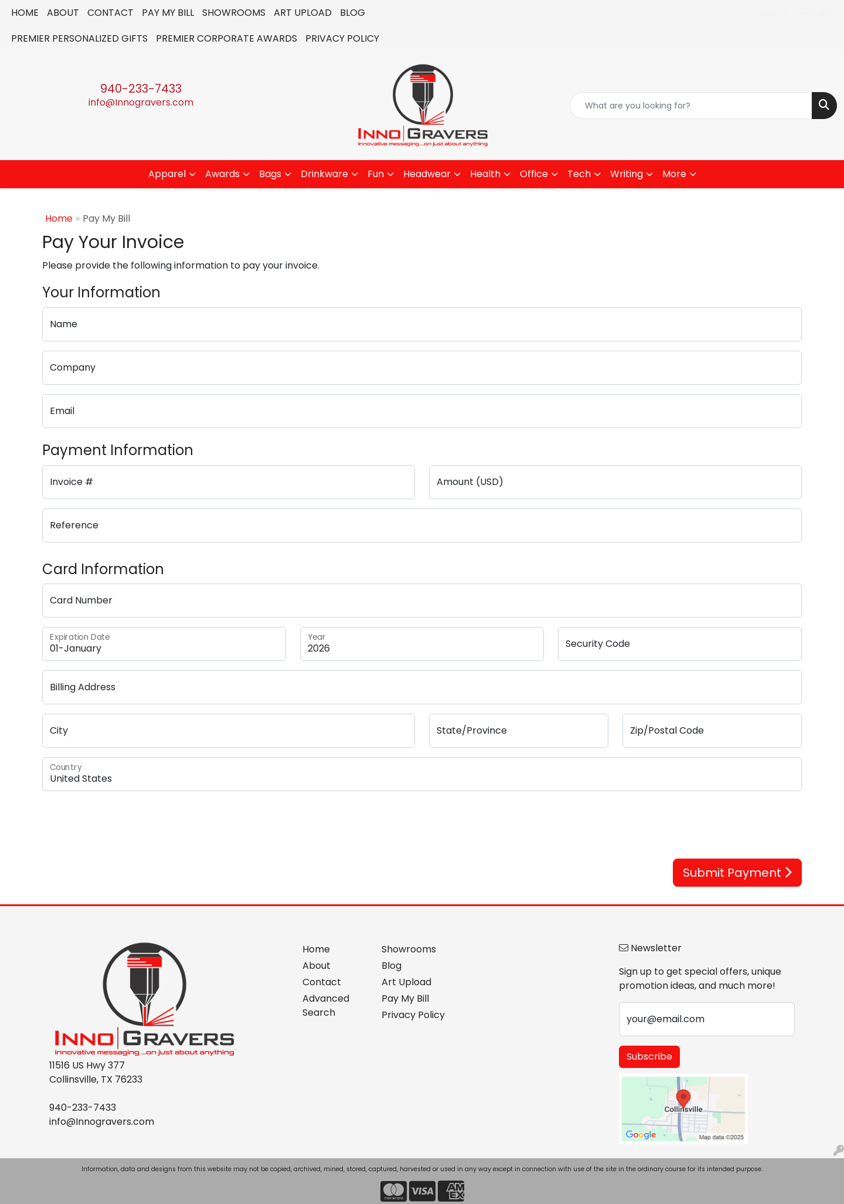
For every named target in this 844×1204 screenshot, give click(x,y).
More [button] (674, 174)
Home (59, 218)
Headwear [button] (427, 174)
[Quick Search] (691, 105)
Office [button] (534, 174)
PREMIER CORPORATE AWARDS (226, 38)
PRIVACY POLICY (342, 38)
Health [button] (485, 174)
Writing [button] (626, 174)
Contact (321, 982)
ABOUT (63, 12)
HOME (25, 12)
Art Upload (406, 982)
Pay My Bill (405, 998)
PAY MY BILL (168, 12)
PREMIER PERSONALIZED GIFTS (79, 38)
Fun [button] (375, 174)
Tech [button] (579, 174)
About (316, 965)
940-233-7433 (141, 88)
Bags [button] (270, 174)
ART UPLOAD (303, 12)
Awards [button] (222, 174)
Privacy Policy (413, 1015)
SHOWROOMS (234, 12)
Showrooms (409, 949)
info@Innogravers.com (141, 102)
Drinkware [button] (324, 174)
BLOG (352, 12)
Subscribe (649, 1056)
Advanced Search (325, 1005)
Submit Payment (737, 872)
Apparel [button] (167, 174)
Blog (391, 965)
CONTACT (110, 12)
